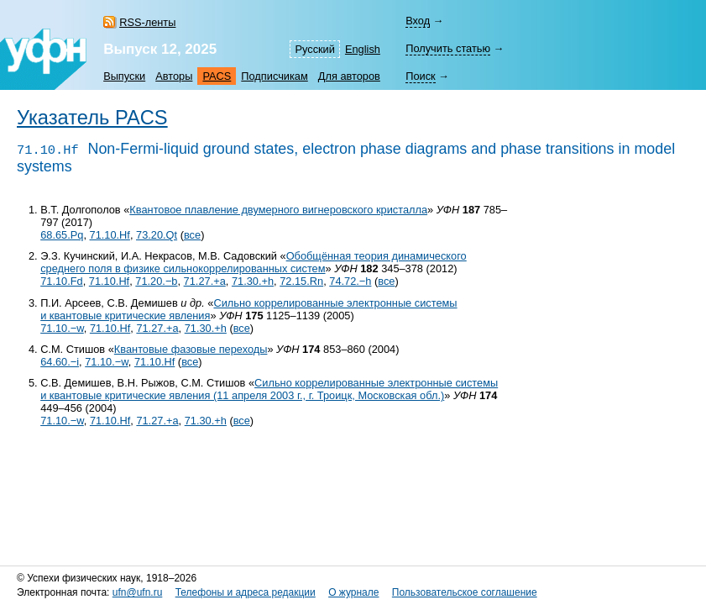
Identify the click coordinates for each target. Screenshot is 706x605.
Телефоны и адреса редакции (245, 592)
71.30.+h (253, 281)
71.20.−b (156, 281)
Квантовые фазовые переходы (191, 349)
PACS (216, 76)
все (192, 235)
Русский (314, 49)
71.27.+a (205, 281)
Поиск (420, 76)
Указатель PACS (92, 118)
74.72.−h (350, 281)
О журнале (353, 592)
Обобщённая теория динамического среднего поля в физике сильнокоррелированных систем (253, 262)
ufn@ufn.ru (137, 592)
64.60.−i (59, 361)
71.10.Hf (110, 235)
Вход (417, 20)
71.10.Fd (61, 281)
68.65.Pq (61, 235)
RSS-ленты (147, 22)
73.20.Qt (156, 235)
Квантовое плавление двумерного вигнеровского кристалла (278, 209)
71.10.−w (62, 328)
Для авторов (349, 76)
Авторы (173, 76)
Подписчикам (274, 76)
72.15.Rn (301, 281)
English (362, 49)
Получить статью (447, 48)
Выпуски (124, 76)
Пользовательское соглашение (464, 592)
